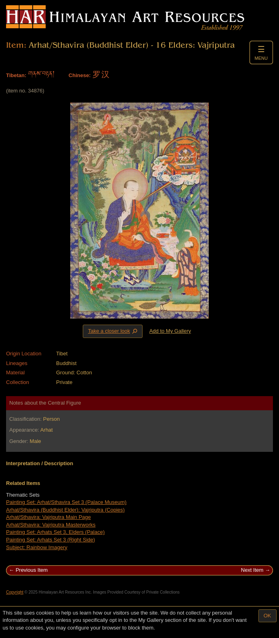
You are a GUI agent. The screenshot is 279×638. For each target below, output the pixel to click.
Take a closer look (113, 331)
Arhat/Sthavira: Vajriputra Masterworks (51, 525)
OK (267, 616)
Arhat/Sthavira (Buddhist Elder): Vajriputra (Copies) (65, 510)
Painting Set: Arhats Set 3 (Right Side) (50, 540)
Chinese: (80, 75)
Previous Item (32, 570)
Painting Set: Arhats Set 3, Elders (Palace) (55, 532)
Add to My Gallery (170, 331)
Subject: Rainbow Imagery (36, 547)
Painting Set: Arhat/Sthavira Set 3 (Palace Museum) (66, 502)
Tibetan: (16, 75)
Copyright (14, 592)
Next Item (252, 570)
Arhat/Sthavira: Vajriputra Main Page (48, 517)
